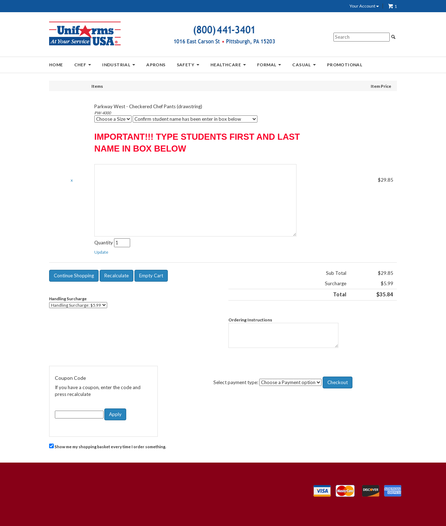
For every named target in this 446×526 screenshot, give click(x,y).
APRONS (155, 64)
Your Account (364, 6)
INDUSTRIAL (118, 64)
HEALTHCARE (228, 64)
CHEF (82, 64)
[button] (101, 252)
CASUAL (303, 64)
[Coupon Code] (79, 415)
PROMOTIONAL (344, 64)
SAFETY (188, 64)
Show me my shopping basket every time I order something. (107, 446)
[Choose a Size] (113, 119)
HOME (56, 64)
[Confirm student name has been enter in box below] (195, 119)
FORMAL (269, 64)
